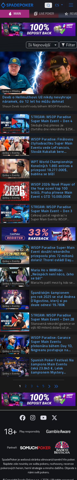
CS (57, 5)
